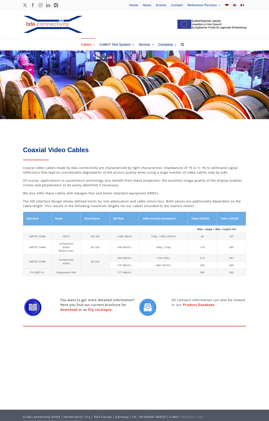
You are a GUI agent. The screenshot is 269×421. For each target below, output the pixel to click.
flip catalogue (100, 310)
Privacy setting (70, 419)
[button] (182, 44)
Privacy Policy (47, 419)
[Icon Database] (147, 300)
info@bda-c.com (191, 415)
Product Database (198, 305)
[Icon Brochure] (32, 300)
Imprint (28, 419)
